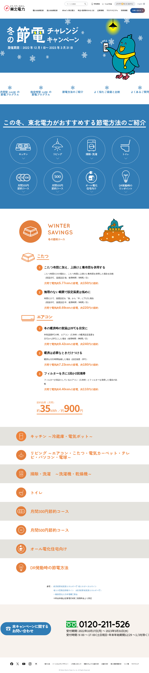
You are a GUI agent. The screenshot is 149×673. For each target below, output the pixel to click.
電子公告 (47, 664)
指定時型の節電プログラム (41, 93)
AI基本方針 (104, 664)
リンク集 (126, 664)
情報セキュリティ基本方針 (91, 664)
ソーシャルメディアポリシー (61, 664)
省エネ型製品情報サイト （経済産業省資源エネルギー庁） (77, 590)
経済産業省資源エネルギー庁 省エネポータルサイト (75, 586)
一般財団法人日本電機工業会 (65, 594)
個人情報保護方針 (116, 664)
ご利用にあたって (76, 664)
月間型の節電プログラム (10, 93)
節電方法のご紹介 (72, 92)
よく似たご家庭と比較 (107, 92)
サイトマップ (135, 664)
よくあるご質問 (140, 92)
